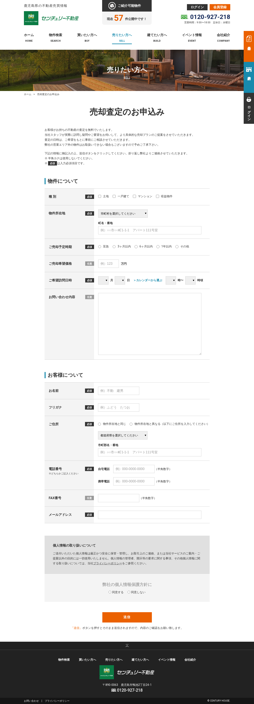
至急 (103, 246)
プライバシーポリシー (57, 701)
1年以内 (164, 246)
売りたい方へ (122, 35)
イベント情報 (192, 35)
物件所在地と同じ (112, 423)
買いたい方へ (87, 35)
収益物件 (164, 196)
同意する (116, 592)
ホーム (29, 35)
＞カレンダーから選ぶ (147, 280)
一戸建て (121, 196)
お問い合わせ (31, 701)
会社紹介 (223, 35)
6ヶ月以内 (144, 246)
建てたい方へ (157, 35)
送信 (127, 617)
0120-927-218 (210, 16)
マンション (142, 196)
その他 (182, 246)
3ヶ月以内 (122, 246)
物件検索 (55, 35)
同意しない (136, 592)
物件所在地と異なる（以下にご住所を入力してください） (170, 423)
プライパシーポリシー (107, 563)
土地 (103, 196)
